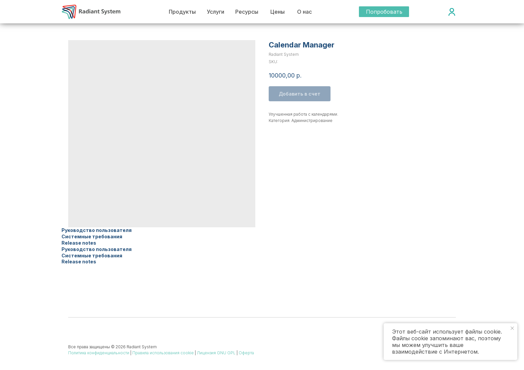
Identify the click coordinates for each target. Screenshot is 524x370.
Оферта (246, 352)
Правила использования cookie (163, 352)
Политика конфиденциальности (98, 352)
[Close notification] (512, 328)
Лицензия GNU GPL (216, 352)
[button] (384, 11)
